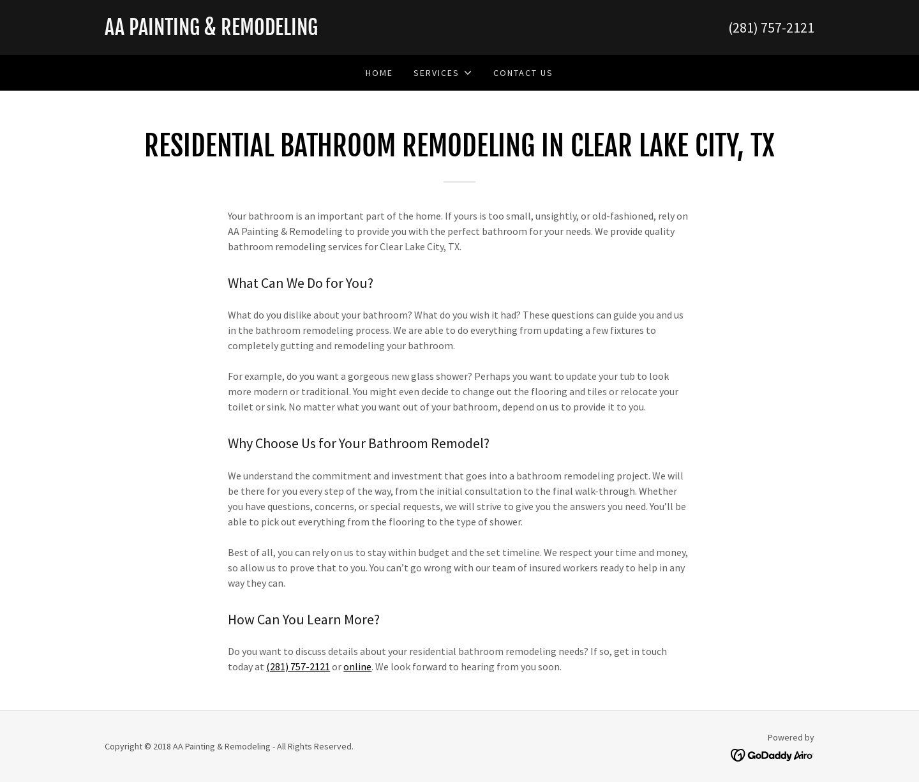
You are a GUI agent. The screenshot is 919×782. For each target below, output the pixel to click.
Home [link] (379, 73)
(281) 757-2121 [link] (771, 27)
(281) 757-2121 (298, 666)
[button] (443, 72)
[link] (282, 31)
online (357, 666)
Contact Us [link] (523, 73)
